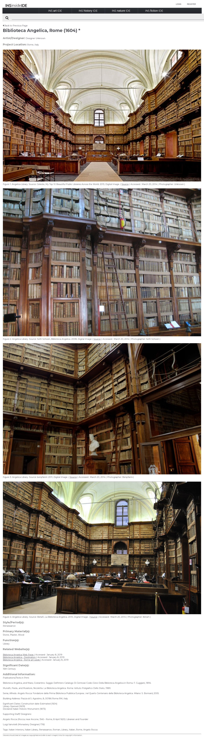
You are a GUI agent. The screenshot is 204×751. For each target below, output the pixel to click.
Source (125, 184)
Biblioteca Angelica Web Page (18, 654)
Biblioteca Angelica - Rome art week (21, 660)
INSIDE (55, 10)
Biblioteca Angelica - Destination (19, 657)
